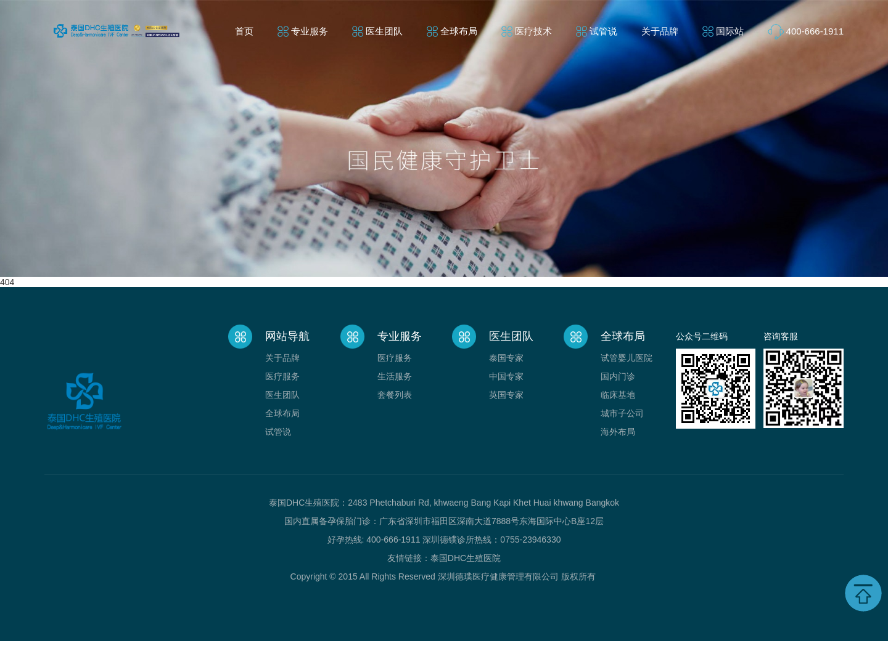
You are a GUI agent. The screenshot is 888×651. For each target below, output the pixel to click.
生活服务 (394, 376)
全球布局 (458, 31)
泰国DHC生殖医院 (465, 558)
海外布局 (618, 432)
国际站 (730, 31)
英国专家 (506, 395)
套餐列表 (394, 395)
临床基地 (618, 395)
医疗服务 (282, 376)
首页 (244, 31)
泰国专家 (506, 358)
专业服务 (309, 31)
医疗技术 (533, 31)
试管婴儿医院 (626, 358)
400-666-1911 (815, 31)
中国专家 (506, 376)
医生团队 (384, 31)
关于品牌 (659, 31)
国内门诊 (618, 376)
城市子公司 (622, 413)
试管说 (603, 31)
